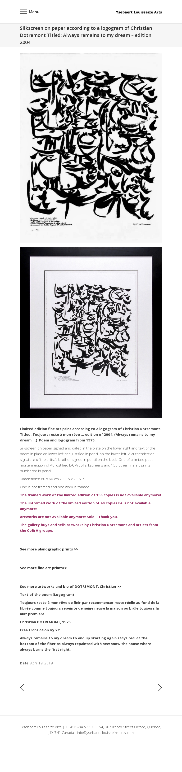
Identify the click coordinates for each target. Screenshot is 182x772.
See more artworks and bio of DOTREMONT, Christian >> (70, 586)
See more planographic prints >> (49, 549)
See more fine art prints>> (43, 567)
